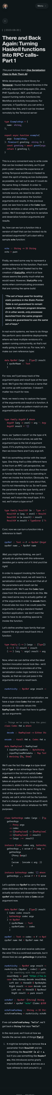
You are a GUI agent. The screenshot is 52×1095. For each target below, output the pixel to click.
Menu (42, 6)
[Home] (5, 6)
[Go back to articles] (5, 21)
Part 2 (40, 1037)
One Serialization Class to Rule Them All (23, 72)
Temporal (7, 85)
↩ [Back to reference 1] (40, 1068)
